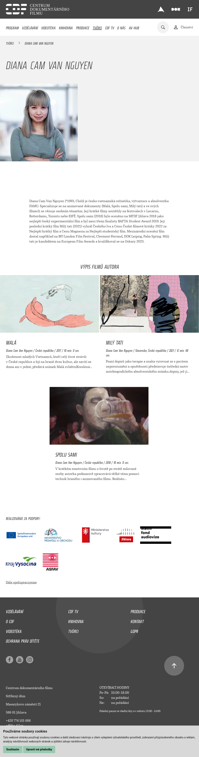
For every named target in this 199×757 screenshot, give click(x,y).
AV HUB (134, 27)
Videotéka (48, 27)
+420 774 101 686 (18, 720)
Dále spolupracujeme (21, 582)
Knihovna (66, 27)
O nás (121, 27)
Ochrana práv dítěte (22, 640)
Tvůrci (97, 27)
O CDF (10, 620)
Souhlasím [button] (12, 749)
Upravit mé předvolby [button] (39, 749)
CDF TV (109, 27)
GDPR (134, 630)
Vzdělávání (30, 27)
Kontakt (137, 620)
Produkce (82, 27)
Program (12, 27)
